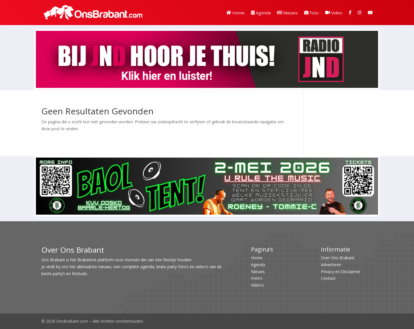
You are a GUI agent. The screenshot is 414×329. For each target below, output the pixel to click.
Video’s (257, 285)
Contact (328, 278)
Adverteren (331, 264)
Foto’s (256, 278)
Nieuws (287, 13)
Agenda (261, 13)
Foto (311, 13)
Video (333, 13)
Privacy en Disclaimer (341, 271)
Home (235, 13)
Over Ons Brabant (337, 257)
